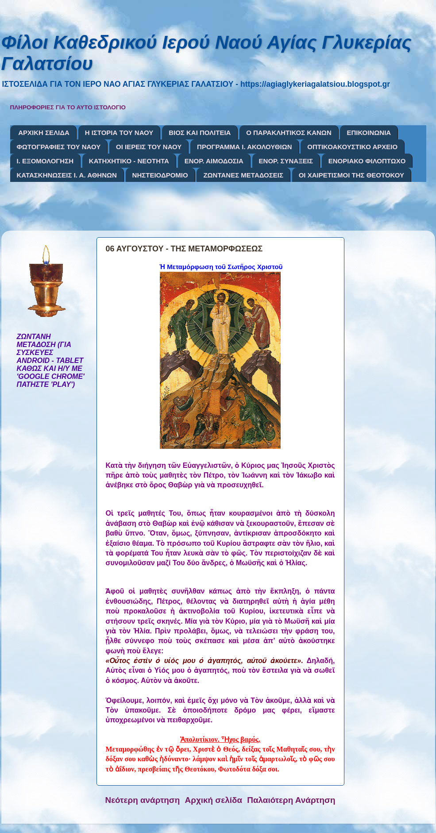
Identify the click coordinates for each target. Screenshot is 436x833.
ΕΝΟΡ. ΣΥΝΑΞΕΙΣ (286, 161)
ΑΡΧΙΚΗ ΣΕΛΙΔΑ (43, 132)
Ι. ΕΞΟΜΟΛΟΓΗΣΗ (45, 161)
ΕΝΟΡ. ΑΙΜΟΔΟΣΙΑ (214, 161)
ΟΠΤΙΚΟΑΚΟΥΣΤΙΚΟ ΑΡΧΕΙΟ (352, 146)
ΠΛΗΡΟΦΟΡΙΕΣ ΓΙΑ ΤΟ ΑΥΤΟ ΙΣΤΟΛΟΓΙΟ (68, 107)
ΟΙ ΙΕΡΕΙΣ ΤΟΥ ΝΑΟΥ (148, 146)
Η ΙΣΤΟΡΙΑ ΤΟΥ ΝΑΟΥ (119, 132)
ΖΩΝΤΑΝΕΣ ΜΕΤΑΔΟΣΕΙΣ (243, 175)
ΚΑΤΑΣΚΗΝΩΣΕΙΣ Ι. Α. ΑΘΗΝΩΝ (67, 175)
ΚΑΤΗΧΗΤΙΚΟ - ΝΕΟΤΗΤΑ (129, 161)
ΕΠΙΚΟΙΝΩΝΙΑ (369, 132)
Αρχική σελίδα (214, 800)
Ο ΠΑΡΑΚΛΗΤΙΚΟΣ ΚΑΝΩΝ (289, 132)
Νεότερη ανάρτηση (142, 800)
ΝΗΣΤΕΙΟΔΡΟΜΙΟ (160, 175)
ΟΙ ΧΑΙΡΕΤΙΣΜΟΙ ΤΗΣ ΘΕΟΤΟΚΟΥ (351, 175)
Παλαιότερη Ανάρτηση (291, 800)
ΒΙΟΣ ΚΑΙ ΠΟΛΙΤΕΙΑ (200, 132)
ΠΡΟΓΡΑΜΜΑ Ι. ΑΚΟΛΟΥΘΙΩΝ (244, 146)
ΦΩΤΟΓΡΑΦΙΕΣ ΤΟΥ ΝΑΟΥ (59, 146)
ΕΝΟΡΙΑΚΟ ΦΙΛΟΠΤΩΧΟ (367, 161)
